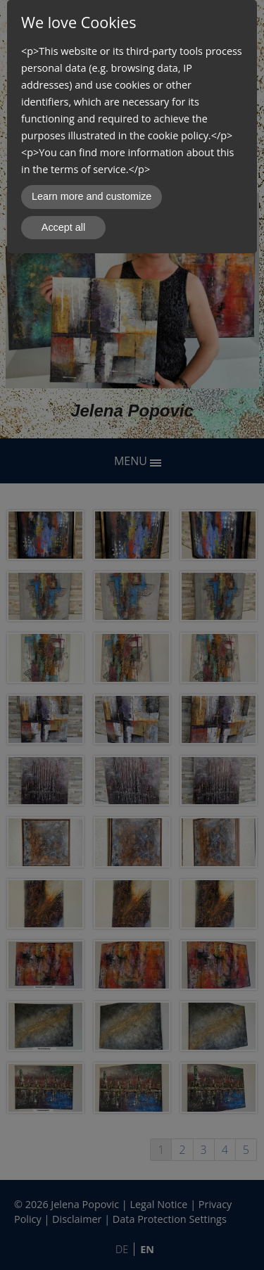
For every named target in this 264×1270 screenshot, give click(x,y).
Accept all (63, 227)
